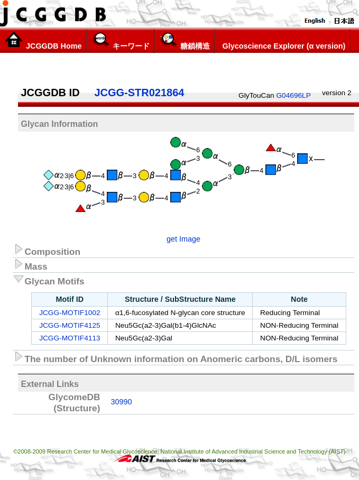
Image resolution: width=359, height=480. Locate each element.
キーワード (120, 40)
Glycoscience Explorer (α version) (282, 40)
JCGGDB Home (43, 40)
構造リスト (239, 63)
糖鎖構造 (184, 40)
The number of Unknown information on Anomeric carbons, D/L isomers (175, 357)
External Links (49, 384)
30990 (121, 402)
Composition (46, 250)
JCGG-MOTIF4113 (69, 338)
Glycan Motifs (48, 280)
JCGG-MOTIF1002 (69, 313)
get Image (183, 239)
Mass (30, 265)
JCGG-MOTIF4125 (69, 325)
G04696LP (293, 95)
